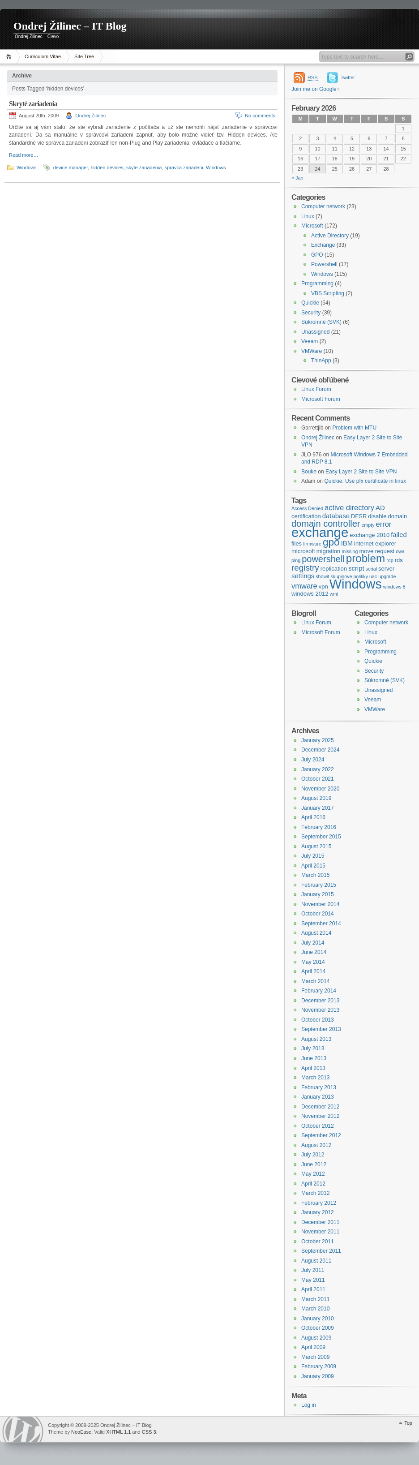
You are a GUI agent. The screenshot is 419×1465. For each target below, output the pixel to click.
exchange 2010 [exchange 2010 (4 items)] (369, 535)
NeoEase (81, 1432)
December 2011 (320, 1222)
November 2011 (320, 1232)
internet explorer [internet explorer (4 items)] (375, 543)
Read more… (23, 155)
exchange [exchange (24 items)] (319, 532)
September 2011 (321, 1251)
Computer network (323, 206)
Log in (308, 1405)
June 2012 (313, 1164)
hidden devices (106, 167)
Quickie (310, 303)
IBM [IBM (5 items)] (347, 543)
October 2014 (317, 914)
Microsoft (312, 226)
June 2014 (313, 952)
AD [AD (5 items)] (380, 507)
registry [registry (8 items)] (305, 567)
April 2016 (313, 817)
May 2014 (313, 962)
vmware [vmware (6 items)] (304, 586)
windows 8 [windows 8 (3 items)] (394, 586)
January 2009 (317, 1376)
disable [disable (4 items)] (377, 516)
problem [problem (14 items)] (365, 558)
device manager (70, 167)
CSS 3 (149, 1432)
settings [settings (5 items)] (302, 576)
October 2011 (317, 1241)
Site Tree (84, 56)
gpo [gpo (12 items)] (331, 542)
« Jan (297, 177)
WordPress (22, 1429)
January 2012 (317, 1212)
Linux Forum (316, 389)
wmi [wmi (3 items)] (333, 594)
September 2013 (321, 1029)
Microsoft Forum (320, 399)
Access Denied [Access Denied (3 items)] (307, 508)
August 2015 (316, 846)
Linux (307, 216)
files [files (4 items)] (296, 543)
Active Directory (330, 235)
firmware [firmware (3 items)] (312, 543)
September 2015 (321, 836)
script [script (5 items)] (356, 568)
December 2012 (320, 1107)
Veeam (309, 341)
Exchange (323, 245)
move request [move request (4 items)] (376, 551)
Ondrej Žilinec (90, 115)
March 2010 (315, 1309)
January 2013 (317, 1097)
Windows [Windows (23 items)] (355, 584)
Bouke (308, 471)
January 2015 (317, 894)
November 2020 (320, 789)
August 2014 (316, 933)
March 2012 (315, 1193)
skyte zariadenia (144, 167)
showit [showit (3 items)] (322, 576)
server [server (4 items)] (386, 568)
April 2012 (313, 1184)
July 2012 (312, 1154)
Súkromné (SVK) (321, 322)
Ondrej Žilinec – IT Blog (69, 26)
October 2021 (317, 779)
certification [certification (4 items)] (306, 516)
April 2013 (313, 1068)
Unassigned (315, 332)
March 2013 (315, 1077)
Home (10, 57)
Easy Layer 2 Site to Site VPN (361, 471)
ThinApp (321, 360)
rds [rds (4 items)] (399, 560)
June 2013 (313, 1058)
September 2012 (321, 1135)
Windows (27, 167)
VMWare (311, 351)
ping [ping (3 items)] (295, 560)
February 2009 (318, 1366)
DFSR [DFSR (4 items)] (359, 516)
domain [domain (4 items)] (397, 516)
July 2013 (312, 1048)
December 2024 (320, 750)
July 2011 (312, 1270)
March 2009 (315, 1357)
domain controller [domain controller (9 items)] (325, 523)
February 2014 (318, 991)
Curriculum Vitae (43, 56)
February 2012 (318, 1203)
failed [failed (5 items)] (399, 534)
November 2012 (320, 1116)
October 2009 (317, 1328)
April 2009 (313, 1347)
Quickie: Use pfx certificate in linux (365, 481)
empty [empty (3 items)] (367, 525)
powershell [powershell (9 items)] (323, 559)
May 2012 (313, 1174)
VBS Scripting (327, 293)
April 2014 (313, 971)
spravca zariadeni (184, 167)
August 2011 (316, 1261)
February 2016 (318, 827)
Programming (317, 283)
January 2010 (317, 1318)
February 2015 (318, 885)
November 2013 (320, 1010)
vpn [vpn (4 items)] (323, 586)
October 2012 (317, 1126)
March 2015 (315, 875)
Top (408, 1423)
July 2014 (312, 943)
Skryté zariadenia (33, 103)
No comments (260, 115)
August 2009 (316, 1338)
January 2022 (317, 769)
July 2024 (312, 759)
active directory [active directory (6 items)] (349, 507)
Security (311, 312)
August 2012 (316, 1145)
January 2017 (317, 808)
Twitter (348, 77)
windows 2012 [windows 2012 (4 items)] (309, 593)
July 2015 (312, 856)
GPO (317, 255)
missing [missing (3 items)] (350, 551)
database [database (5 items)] (336, 516)
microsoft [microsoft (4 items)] (303, 551)
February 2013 (318, 1087)
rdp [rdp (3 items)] (389, 560)
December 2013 (320, 1000)
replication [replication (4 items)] (334, 568)
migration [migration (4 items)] (328, 551)
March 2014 (315, 981)
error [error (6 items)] (383, 524)
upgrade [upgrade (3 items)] (387, 576)
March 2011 (315, 1299)
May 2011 (313, 1280)
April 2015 (313, 866)
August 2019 (316, 798)
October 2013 (317, 1020)
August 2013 (316, 1039)
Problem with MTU (354, 428)
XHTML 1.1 (118, 1432)
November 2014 (320, 904)
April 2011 (313, 1289)
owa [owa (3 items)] (400, 551)
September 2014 (321, 923)
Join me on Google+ (315, 89)
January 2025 (317, 740)
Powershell (324, 264)
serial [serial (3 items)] (371, 568)
